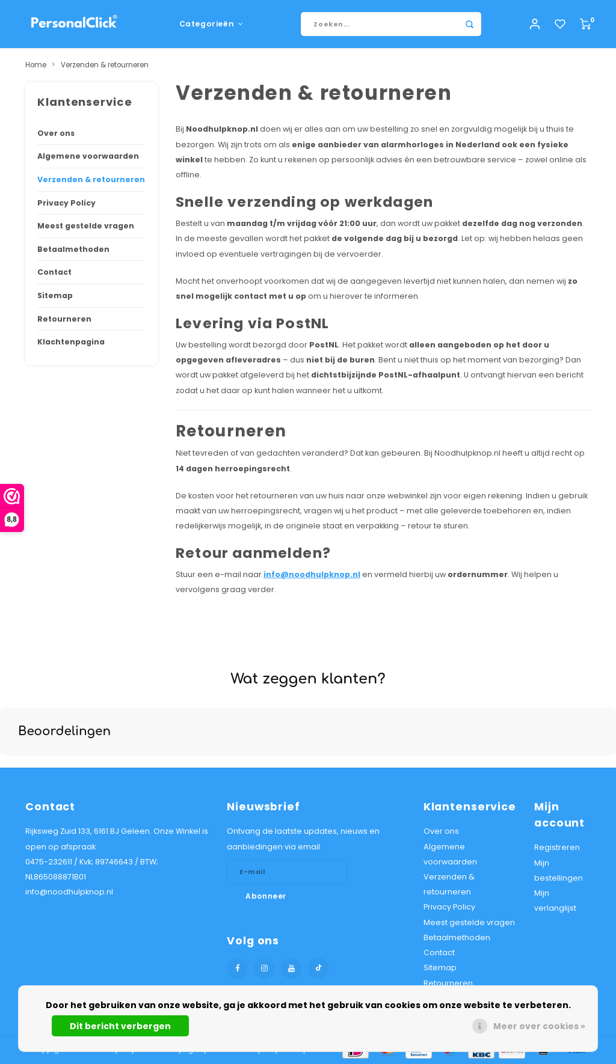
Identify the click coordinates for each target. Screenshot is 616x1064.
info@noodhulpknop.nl (311, 574)
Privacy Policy (66, 203)
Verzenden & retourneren (105, 65)
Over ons (56, 133)
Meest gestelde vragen (85, 226)
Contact (54, 272)
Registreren (557, 847)
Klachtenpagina (71, 342)
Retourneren (64, 319)
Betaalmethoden (73, 249)
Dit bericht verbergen (120, 1026)
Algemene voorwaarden (88, 156)
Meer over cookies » (539, 1026)
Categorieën (211, 24)
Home (35, 65)
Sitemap (55, 295)
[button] (9, 767)
